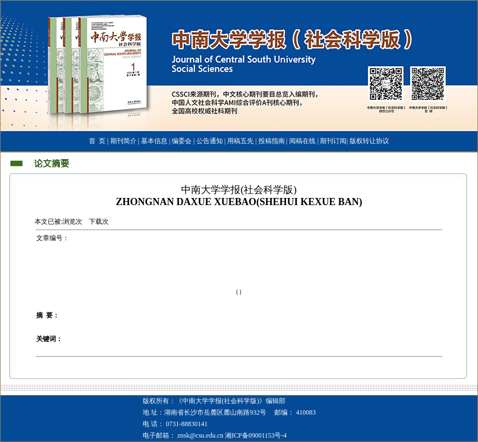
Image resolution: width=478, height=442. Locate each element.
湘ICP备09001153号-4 (255, 435)
